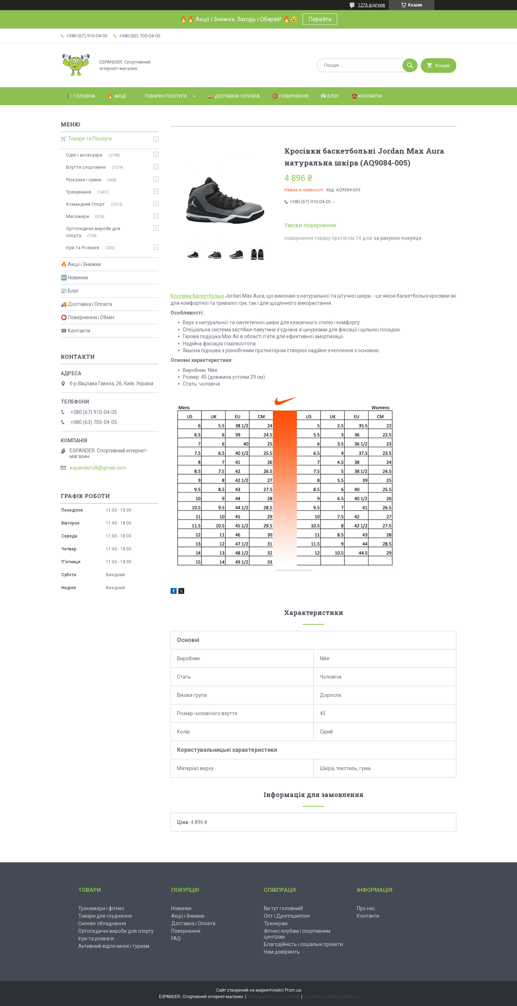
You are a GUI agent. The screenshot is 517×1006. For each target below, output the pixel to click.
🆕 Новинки (74, 277)
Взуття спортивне (86, 167)
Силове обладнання (102, 923)
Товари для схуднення (105, 916)
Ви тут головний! (283, 908)
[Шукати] (410, 65)
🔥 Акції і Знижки (81, 264)
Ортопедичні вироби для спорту (93, 232)
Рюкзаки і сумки (83, 179)
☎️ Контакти (366, 96)
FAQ (176, 938)
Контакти (368, 916)
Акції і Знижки (187, 916)
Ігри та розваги (96, 938)
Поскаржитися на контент (273, 996)
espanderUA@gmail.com (98, 468)
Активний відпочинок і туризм (113, 946)
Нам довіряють (282, 952)
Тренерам (276, 923)
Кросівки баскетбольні (197, 296)
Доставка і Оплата (193, 923)
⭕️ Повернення (290, 96)
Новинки (181, 908)
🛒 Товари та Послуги (86, 138)
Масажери (77, 216)
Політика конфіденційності (330, 996)
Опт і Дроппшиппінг (287, 916)
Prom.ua (293, 990)
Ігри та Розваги (82, 247)
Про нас (366, 908)
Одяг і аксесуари (84, 155)
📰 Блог (330, 96)
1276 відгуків (371, 5)
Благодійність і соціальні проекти (303, 944)
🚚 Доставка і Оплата (234, 96)
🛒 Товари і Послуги (162, 96)
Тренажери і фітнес (101, 908)
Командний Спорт (85, 204)
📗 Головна (81, 96)
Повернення (185, 931)
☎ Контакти (75, 331)
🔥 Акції (116, 96)
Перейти (319, 19)
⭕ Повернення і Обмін (87, 317)
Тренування (78, 192)
